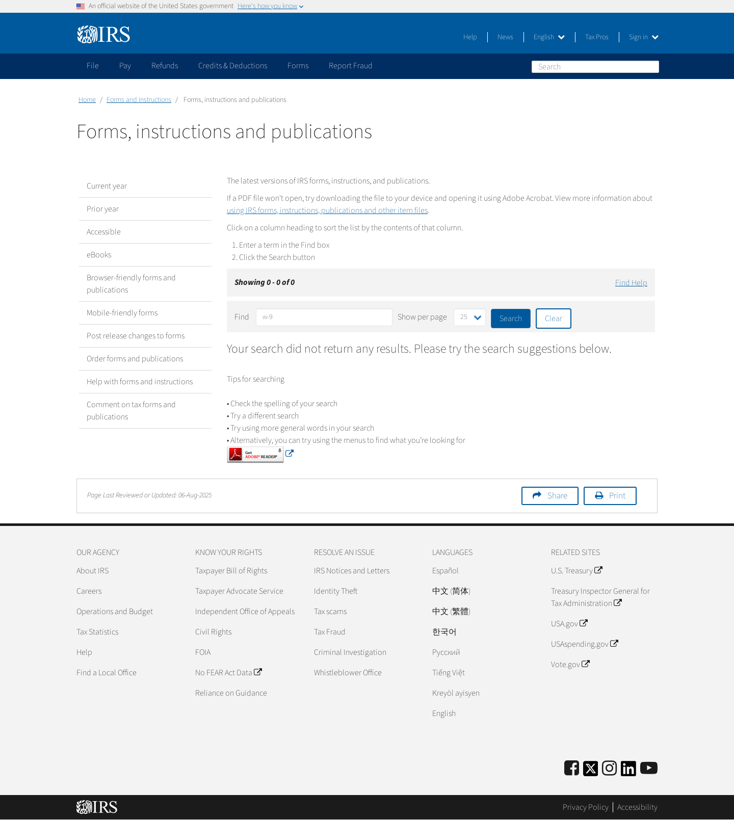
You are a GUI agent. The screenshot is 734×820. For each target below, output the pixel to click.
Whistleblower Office (348, 672)
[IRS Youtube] (649, 768)
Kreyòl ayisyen (456, 693)
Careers (88, 591)
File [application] (93, 65)
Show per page (422, 317)
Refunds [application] (164, 65)
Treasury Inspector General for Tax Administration (600, 597)
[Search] (595, 67)
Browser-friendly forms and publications (131, 284)
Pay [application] (125, 65)
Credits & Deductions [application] (232, 65)
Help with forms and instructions (140, 381)
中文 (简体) (451, 591)
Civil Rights (213, 632)
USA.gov (569, 623)
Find (241, 317)
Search (651, 66)
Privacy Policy (586, 807)
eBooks (99, 254)
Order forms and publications (135, 358)
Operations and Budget (114, 611)
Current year (107, 186)
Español (445, 570)
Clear (553, 318)
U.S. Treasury (576, 570)
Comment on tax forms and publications (131, 410)
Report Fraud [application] (351, 65)
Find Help (631, 282)
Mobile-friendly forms (122, 313)
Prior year (103, 209)
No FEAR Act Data (228, 672)
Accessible (104, 231)
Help (470, 37)
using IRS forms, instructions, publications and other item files (327, 210)
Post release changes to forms (136, 335)
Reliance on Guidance (231, 693)
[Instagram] (609, 768)
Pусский (446, 652)
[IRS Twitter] (590, 771)
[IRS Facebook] (571, 768)
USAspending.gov (584, 644)
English (549, 37)
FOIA (203, 652)
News (505, 37)
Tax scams (330, 611)
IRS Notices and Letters (351, 570)
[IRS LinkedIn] (628, 771)
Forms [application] (297, 65)
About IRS (92, 570)
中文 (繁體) (451, 611)
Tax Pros (597, 37)
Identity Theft (335, 591)
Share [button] (557, 496)
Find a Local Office (106, 672)
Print (617, 496)
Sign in (644, 37)
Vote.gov (570, 664)
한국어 (444, 632)
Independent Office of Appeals (245, 611)
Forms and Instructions (139, 100)
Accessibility (637, 807)
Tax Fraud (330, 632)
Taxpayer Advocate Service (239, 591)
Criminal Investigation (350, 652)
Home (87, 100)
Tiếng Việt (448, 672)
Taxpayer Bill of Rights (231, 570)
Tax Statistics (97, 632)
